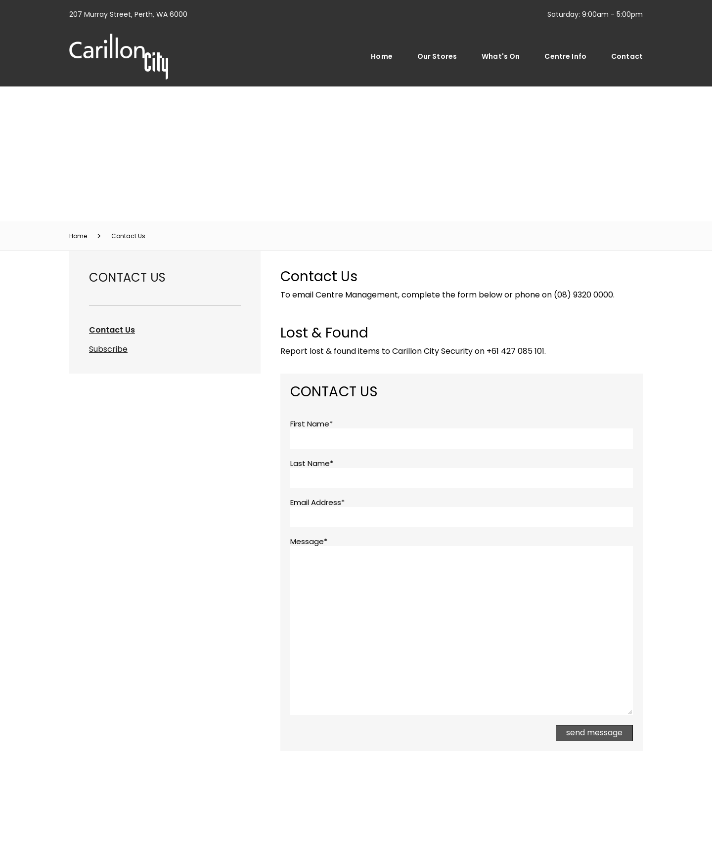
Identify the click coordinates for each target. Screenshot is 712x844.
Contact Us (128, 236)
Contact (627, 56)
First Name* (311, 424)
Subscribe (108, 349)
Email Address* (317, 502)
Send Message (594, 732)
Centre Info (565, 56)
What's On (501, 56)
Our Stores (437, 56)
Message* (308, 541)
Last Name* (311, 463)
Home (382, 56)
